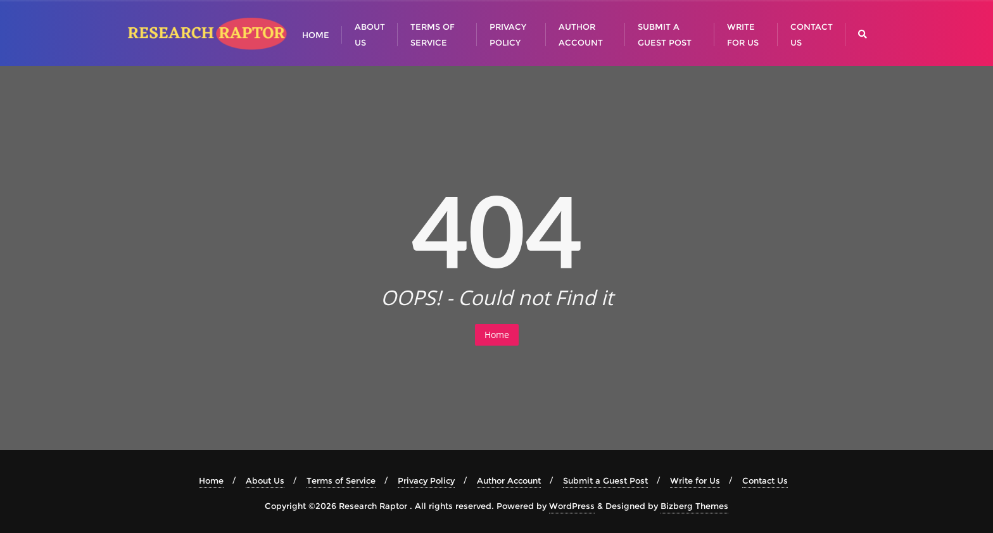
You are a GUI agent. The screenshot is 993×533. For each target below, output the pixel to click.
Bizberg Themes (694, 506)
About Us (265, 480)
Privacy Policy (426, 480)
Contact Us (765, 480)
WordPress (572, 506)
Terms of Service (341, 480)
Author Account (509, 480)
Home (496, 335)
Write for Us (695, 480)
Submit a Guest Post (605, 480)
